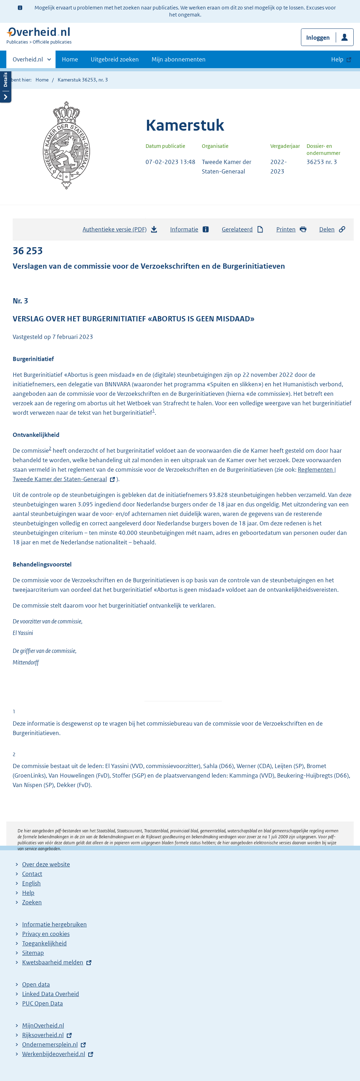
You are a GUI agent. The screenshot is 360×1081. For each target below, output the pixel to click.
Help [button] (337, 59)
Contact (32, 874)
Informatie (190, 229)
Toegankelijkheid (44, 943)
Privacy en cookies (46, 934)
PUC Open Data (42, 1003)
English (31, 883)
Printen (291, 229)
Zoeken (32, 902)
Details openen (5, 85)
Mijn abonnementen (179, 59)
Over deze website (46, 864)
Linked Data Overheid (50, 994)
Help (28, 893)
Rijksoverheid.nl (43, 1035)
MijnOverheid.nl (43, 1025)
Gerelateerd (243, 229)
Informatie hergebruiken (54, 924)
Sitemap (33, 953)
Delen (332, 229)
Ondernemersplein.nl (50, 1044)
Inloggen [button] (318, 37)
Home (70, 59)
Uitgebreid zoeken (115, 59)
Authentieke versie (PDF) (120, 231)
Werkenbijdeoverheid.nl (53, 1054)
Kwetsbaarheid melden (52, 962)
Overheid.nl (28, 61)
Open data (36, 984)
